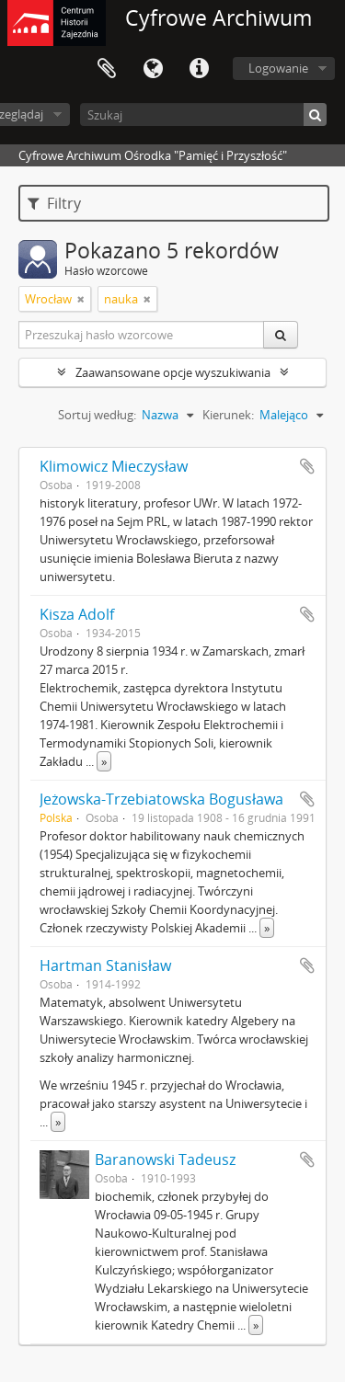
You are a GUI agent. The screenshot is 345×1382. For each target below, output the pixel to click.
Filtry (54, 203)
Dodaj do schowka (307, 466)
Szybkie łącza (199, 69)
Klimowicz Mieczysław (114, 466)
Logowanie (278, 68)
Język (153, 69)
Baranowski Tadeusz (165, 1159)
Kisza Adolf (77, 614)
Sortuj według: (97, 414)
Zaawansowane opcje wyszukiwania (172, 372)
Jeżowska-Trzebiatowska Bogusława (161, 799)
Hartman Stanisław (105, 965)
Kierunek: (228, 414)
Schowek (107, 69)
